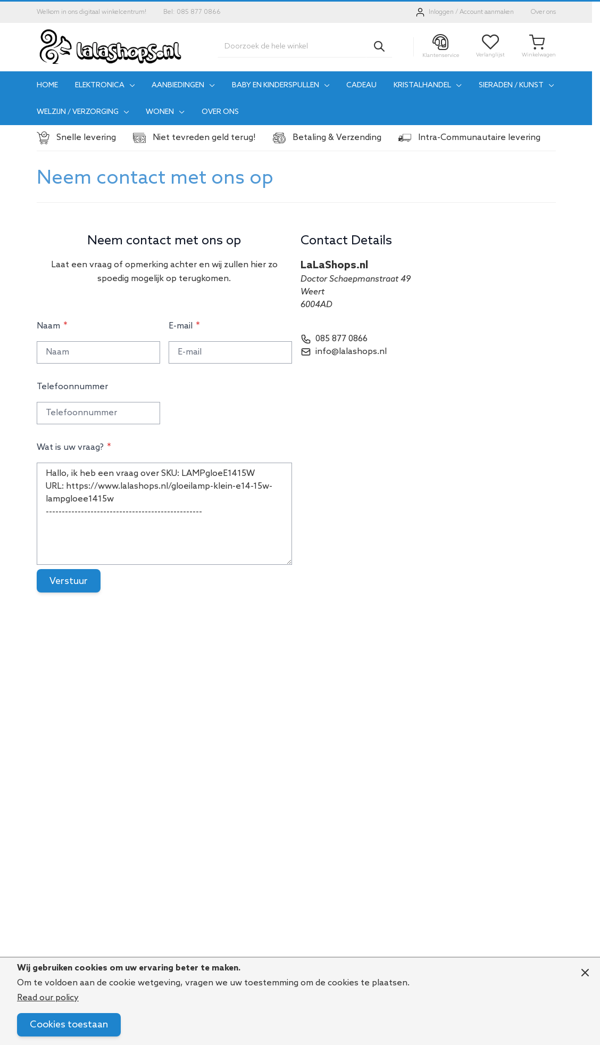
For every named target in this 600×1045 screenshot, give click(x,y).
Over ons (543, 12)
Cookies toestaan (69, 1025)
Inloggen (441, 12)
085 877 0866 (341, 339)
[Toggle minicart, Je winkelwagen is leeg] (539, 47)
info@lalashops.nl (351, 352)
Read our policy (48, 998)
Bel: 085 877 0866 (192, 12)
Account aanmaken (487, 12)
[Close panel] (585, 973)
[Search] (379, 46)
